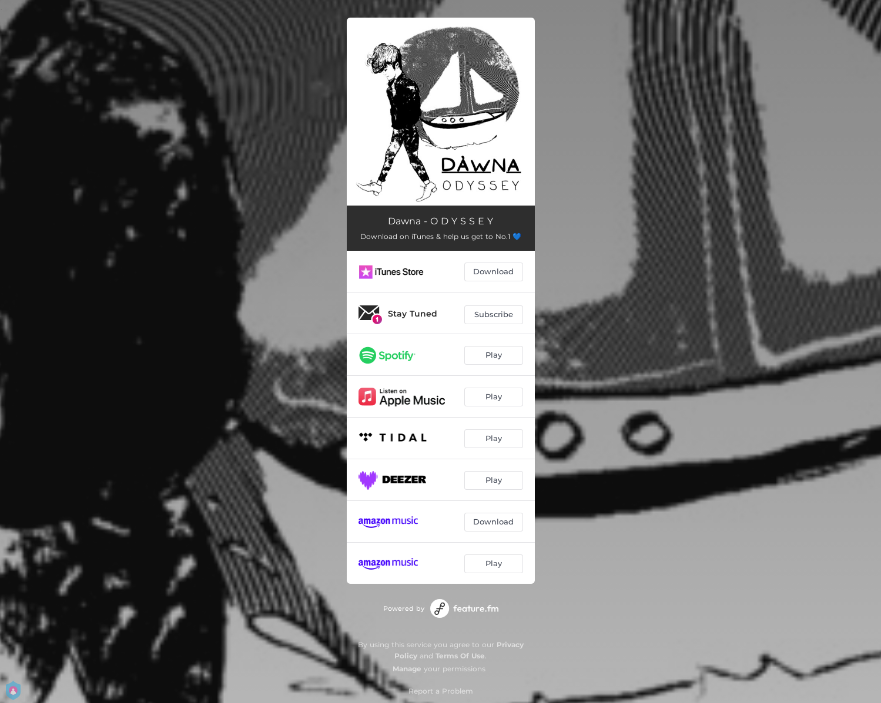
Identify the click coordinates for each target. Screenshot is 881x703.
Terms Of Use (460, 655)
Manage (407, 668)
